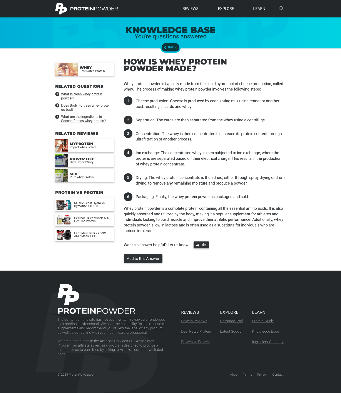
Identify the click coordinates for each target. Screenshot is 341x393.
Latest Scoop (230, 331)
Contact (278, 374)
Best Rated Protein (196, 331)
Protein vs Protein (195, 342)
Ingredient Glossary (268, 342)
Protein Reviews (194, 321)
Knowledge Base (265, 331)
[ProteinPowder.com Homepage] (86, 8)
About (234, 374)
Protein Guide (263, 321)
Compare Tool (231, 321)
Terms (247, 374)
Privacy (262, 374)
